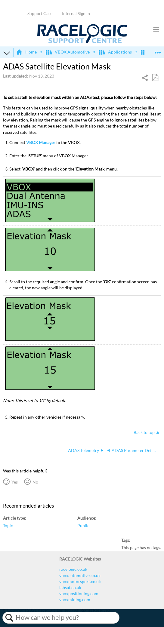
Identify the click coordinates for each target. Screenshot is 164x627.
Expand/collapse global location (157, 50)
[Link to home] (82, 41)
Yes (14, 481)
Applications (115, 51)
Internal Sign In (76, 13)
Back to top (144, 432)
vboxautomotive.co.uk (80, 575)
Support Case (39, 13)
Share (145, 78)
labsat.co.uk (70, 587)
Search (9, 617)
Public (83, 525)
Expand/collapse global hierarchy (7, 52)
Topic (8, 525)
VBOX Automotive (68, 51)
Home (26, 51)
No (35, 481)
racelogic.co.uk (73, 569)
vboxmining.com (74, 599)
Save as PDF (155, 77)
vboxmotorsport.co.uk (80, 581)
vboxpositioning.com (78, 593)
